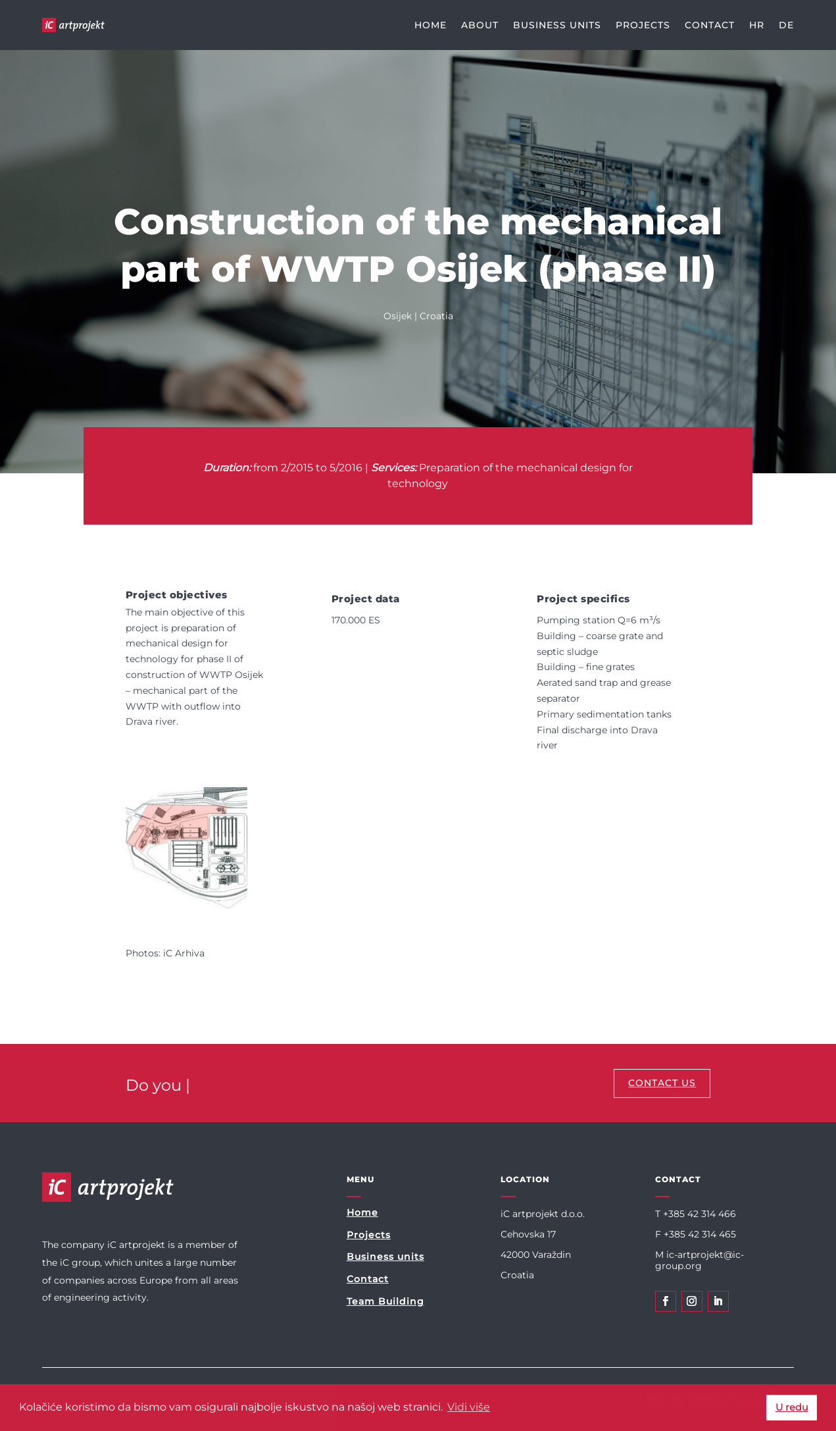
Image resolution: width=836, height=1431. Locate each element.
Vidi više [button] (468, 1407)
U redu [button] (791, 1407)
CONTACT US (662, 1083)
